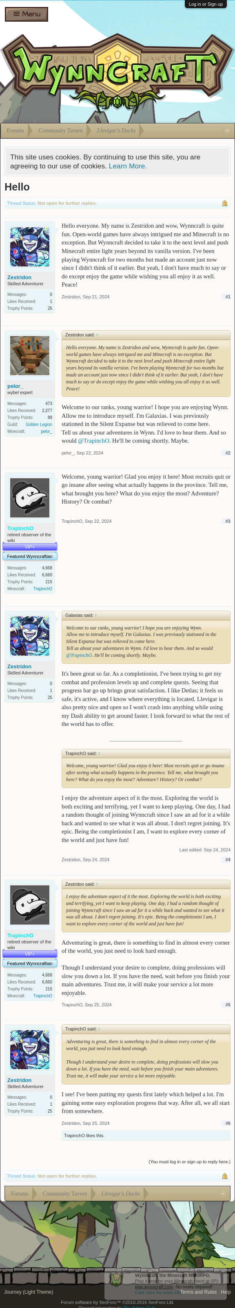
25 (50, 308)
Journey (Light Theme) (28, 1292)
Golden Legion (39, 424)
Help (226, 1292)
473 (48, 403)
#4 (228, 859)
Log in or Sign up (206, 4)
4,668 (47, 568)
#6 (228, 1123)
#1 (228, 296)
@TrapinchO (93, 440)
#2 (228, 452)
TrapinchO (42, 589)
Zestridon (19, 277)
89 (50, 417)
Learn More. (128, 166)
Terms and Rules (198, 1292)
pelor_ (15, 386)
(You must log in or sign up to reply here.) (190, 1161)
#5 (228, 1004)
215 (48, 582)
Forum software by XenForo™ (117, 1302)
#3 (228, 521)
